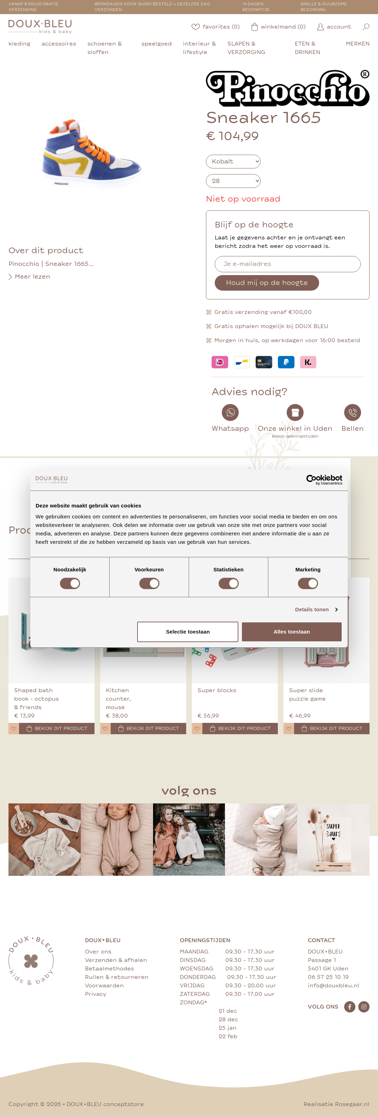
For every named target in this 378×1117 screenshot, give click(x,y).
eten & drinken (307, 48)
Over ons (98, 951)
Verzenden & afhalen (116, 960)
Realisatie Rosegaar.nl (337, 1104)
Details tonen (312, 609)
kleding (19, 43)
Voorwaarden (104, 985)
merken (358, 43)
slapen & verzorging (246, 48)
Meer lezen (29, 277)
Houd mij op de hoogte (267, 282)
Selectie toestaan (188, 632)
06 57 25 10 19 (328, 977)
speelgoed (156, 43)
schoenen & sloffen (104, 48)
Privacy (95, 994)
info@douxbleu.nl (333, 985)
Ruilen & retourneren (116, 977)
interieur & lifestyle (199, 48)
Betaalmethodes (109, 968)
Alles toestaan (292, 632)
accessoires (59, 43)
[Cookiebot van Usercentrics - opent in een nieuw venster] (311, 480)
